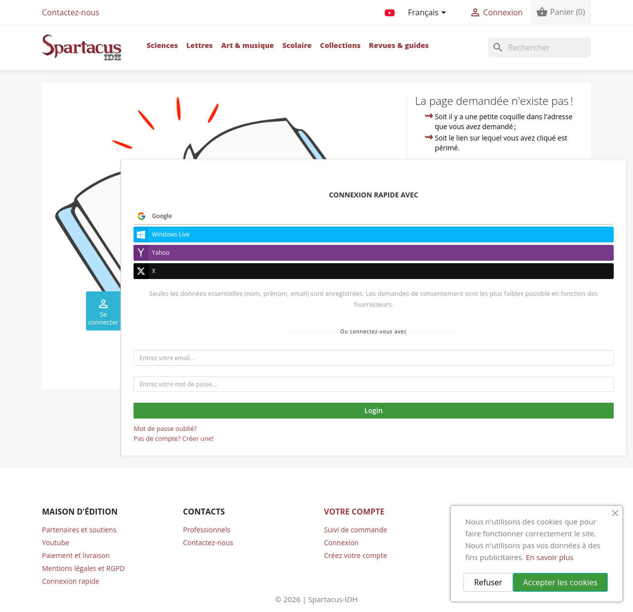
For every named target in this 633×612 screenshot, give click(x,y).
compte (561, 215)
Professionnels (206, 529)
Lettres (199, 45)
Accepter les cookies (560, 582)
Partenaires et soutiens (79, 529)
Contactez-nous (70, 12)
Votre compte (354, 511)
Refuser (488, 582)
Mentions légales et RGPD (83, 568)
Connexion (341, 542)
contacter (468, 227)
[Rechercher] (539, 47)
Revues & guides (399, 45)
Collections (340, 45)
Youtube (55, 542)
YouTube (390, 11)
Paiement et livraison (76, 555)
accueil (499, 204)
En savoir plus (550, 557)
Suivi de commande (355, 529)
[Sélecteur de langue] (429, 13)
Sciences (162, 45)
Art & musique (247, 45)
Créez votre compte (355, 555)
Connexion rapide (70, 581)
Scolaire (297, 45)
